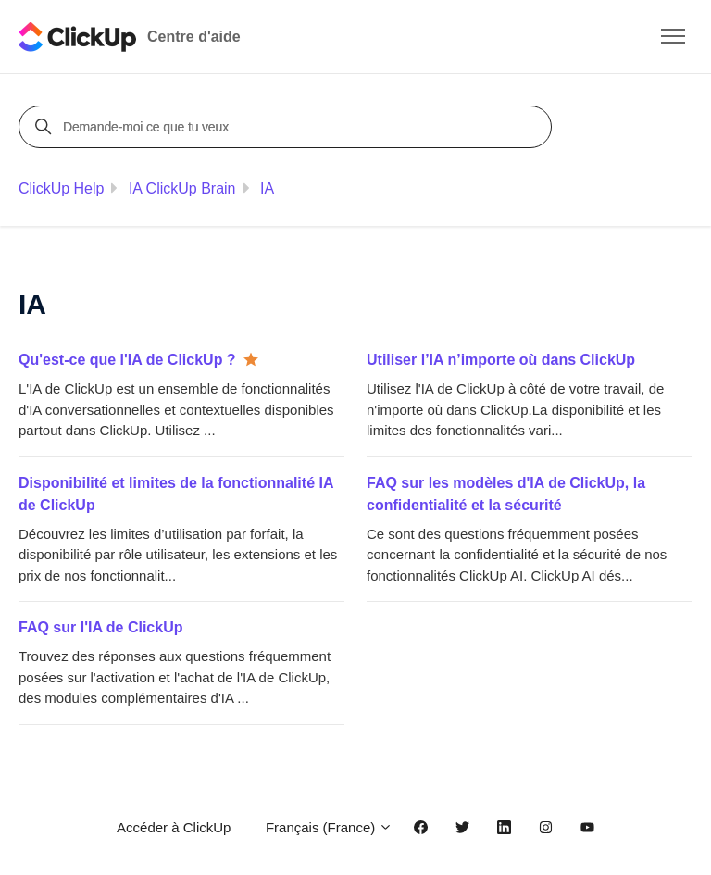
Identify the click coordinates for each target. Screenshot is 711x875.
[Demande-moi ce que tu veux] (288, 127)
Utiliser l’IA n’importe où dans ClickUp (501, 360)
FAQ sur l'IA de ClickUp (100, 627)
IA (267, 188)
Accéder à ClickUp (174, 827)
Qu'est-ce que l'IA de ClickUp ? (127, 360)
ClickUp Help (61, 188)
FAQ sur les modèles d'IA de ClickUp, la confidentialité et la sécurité (506, 494)
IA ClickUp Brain (182, 188)
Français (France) (329, 827)
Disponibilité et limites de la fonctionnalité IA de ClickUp (176, 494)
